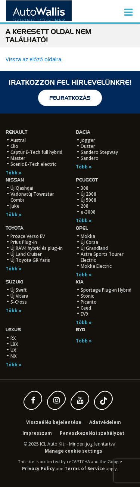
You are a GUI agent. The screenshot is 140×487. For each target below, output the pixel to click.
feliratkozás (70, 98)
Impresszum (37, 433)
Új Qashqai (21, 188)
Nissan (15, 180)
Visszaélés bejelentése (53, 422)
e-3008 (88, 212)
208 (84, 206)
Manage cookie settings (73, 451)
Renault (16, 132)
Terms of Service (85, 468)
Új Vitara (19, 296)
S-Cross (18, 302)
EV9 (84, 314)
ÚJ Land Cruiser (26, 254)
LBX (14, 344)
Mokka (88, 236)
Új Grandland (94, 248)
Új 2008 (88, 194)
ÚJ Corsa (89, 242)
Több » (14, 173)
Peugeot (87, 180)
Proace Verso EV (27, 236)
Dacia (83, 132)
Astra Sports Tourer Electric (102, 257)
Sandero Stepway (99, 152)
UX (13, 350)
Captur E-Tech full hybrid (36, 152)
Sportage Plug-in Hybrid (106, 290)
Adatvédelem (105, 422)
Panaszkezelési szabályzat (92, 433)
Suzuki (15, 282)
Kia (80, 282)
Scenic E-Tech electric (33, 164)
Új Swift (18, 290)
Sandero (90, 158)
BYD (80, 329)
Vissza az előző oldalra (33, 59)
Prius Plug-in (23, 242)
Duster (88, 146)
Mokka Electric (96, 266)
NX (13, 356)
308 (84, 188)
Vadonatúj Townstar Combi (32, 197)
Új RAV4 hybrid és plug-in (36, 248)
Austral (18, 140)
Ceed (86, 308)
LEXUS (13, 329)
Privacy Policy (38, 468)
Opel (82, 228)
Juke (14, 206)
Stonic (87, 296)
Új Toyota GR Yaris (30, 260)
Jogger (88, 140)
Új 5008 (88, 200)
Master (17, 158)
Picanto (89, 302)
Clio (14, 146)
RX (13, 338)
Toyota (15, 228)
